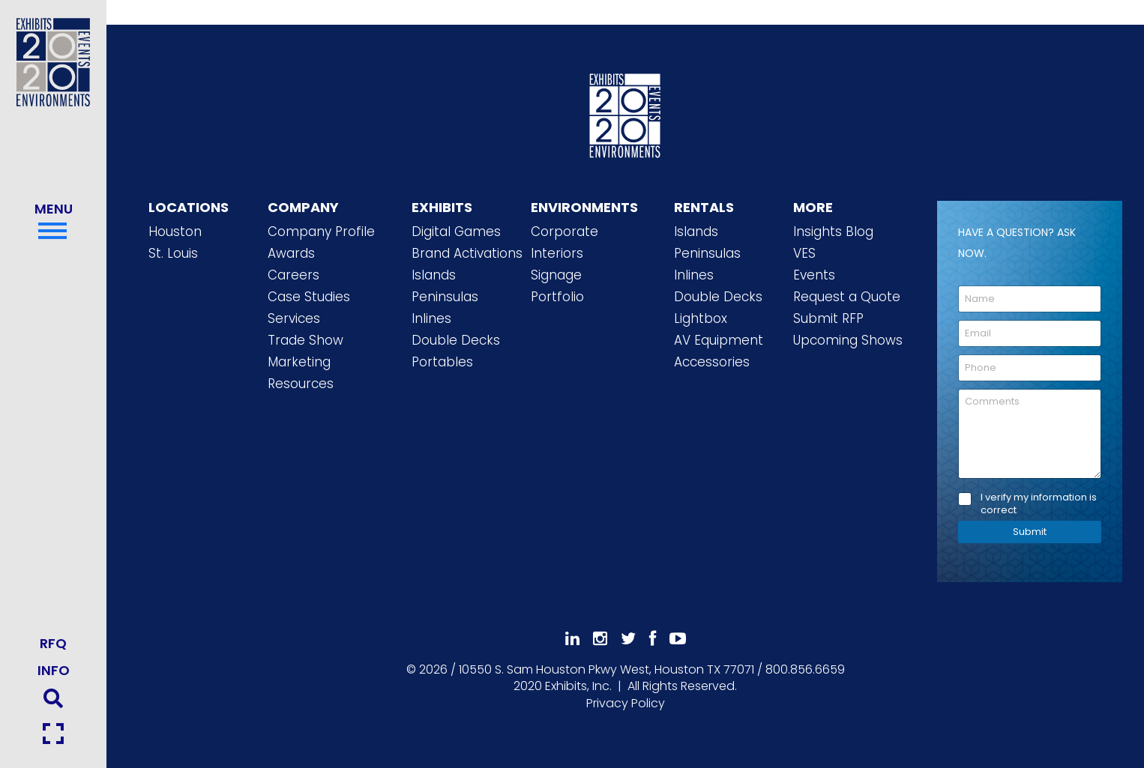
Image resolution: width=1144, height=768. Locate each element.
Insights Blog (833, 232)
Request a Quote (846, 297)
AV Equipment (718, 340)
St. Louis (173, 253)
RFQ (53, 643)
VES (804, 253)
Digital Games (456, 232)
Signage (556, 275)
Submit (1030, 531)
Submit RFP (828, 318)
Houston (175, 232)
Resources (301, 384)
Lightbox (700, 318)
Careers (293, 275)
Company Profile (321, 232)
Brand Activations (467, 253)
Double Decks (456, 340)
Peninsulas (445, 297)
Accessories (712, 362)
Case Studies (309, 297)
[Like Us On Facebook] (652, 638)
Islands (434, 275)
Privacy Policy (625, 703)
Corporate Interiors (564, 242)
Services (294, 318)
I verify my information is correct (1039, 504)
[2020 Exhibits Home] (625, 113)
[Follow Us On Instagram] (600, 638)
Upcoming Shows (848, 340)
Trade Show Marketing (305, 351)
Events (814, 275)
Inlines (431, 318)
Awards (291, 253)
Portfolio (557, 297)
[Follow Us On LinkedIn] (572, 638)
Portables (442, 362)
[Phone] (1029, 367)
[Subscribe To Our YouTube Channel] (677, 638)
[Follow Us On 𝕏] (628, 638)
